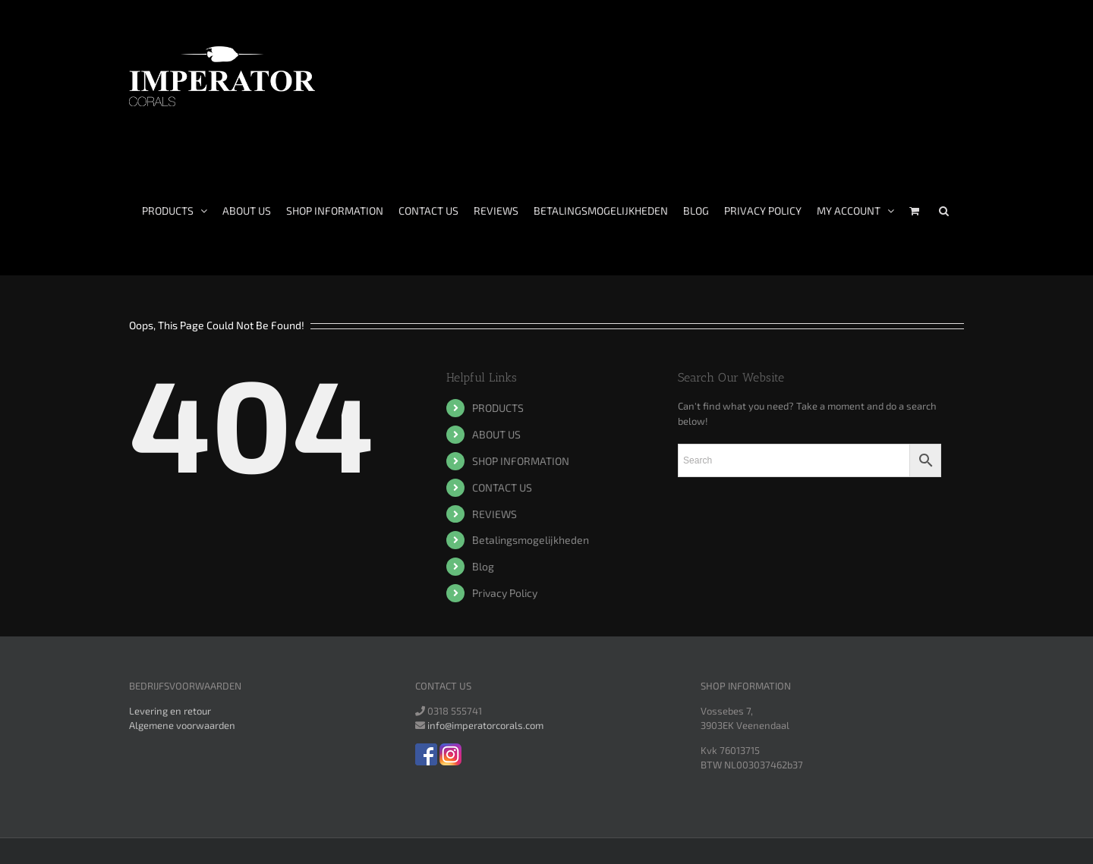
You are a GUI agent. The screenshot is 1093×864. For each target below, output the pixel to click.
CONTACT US (502, 487)
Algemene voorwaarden (182, 725)
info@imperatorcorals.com (485, 725)
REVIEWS (494, 513)
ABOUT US (496, 434)
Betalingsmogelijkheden (530, 539)
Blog (483, 566)
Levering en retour (170, 711)
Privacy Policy (504, 592)
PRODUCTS (498, 407)
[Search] (944, 210)
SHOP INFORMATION (520, 460)
